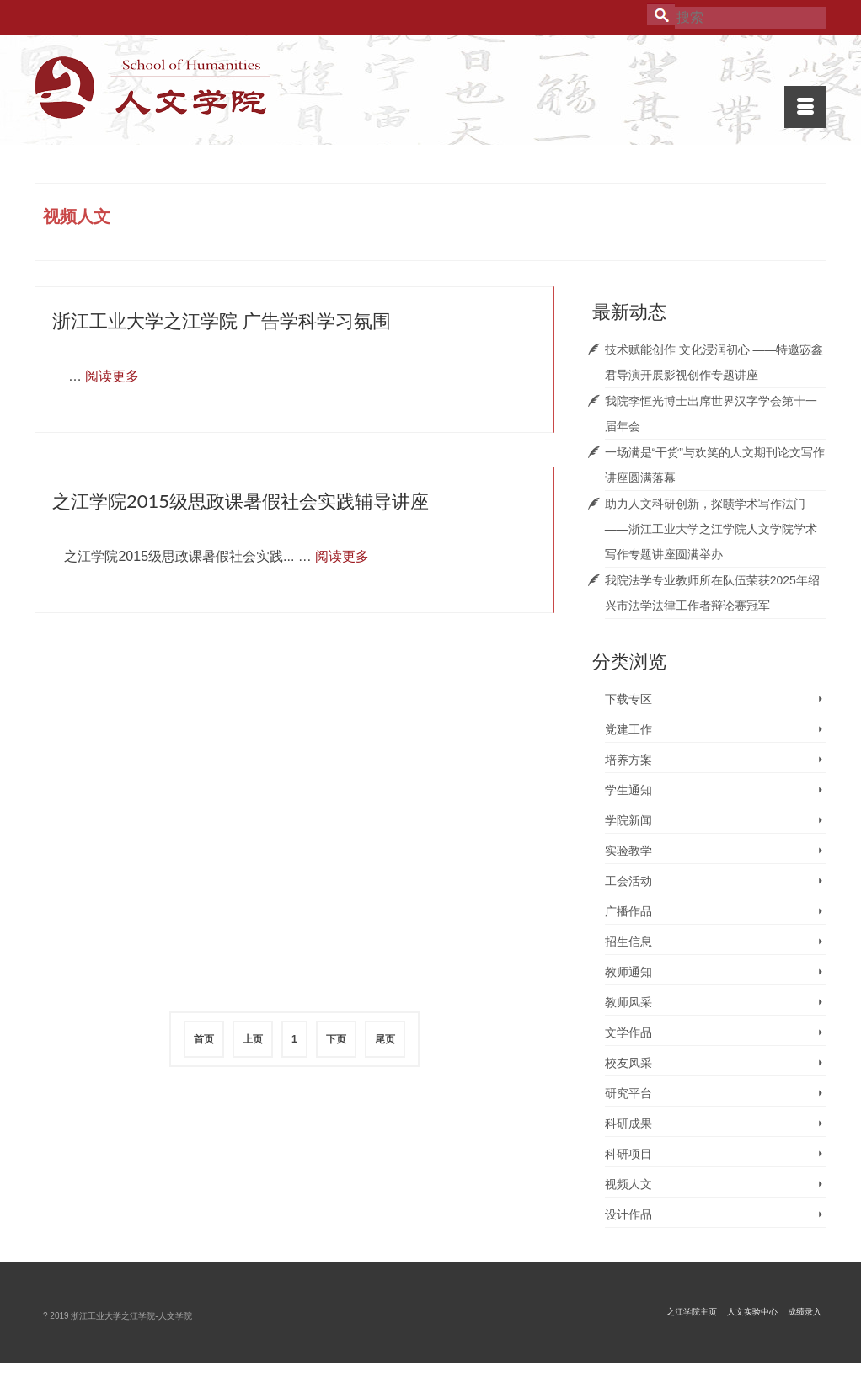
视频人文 (628, 1184)
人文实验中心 (752, 1311)
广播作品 (628, 911)
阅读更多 (112, 376)
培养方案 (628, 759)
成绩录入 (804, 1311)
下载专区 (628, 699)
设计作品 (628, 1214)
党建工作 (628, 729)
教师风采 (628, 1002)
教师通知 (628, 972)
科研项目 (628, 1154)
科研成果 (628, 1123)
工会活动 (628, 881)
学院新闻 (628, 820)
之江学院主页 (691, 1311)
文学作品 (628, 1032)
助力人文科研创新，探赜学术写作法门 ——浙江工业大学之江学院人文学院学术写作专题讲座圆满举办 (711, 529)
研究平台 (628, 1093)
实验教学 (628, 850)
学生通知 (628, 790)
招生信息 (628, 941)
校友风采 (628, 1063)
